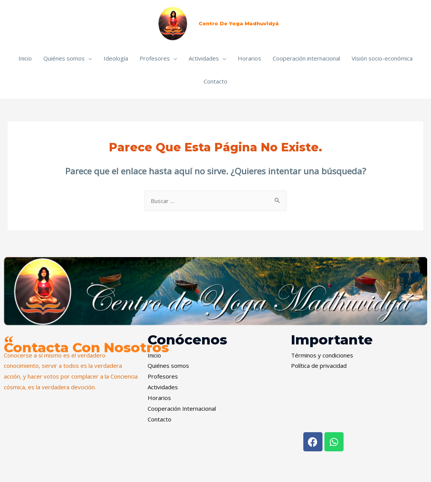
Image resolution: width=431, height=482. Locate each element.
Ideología (116, 58)
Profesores (155, 58)
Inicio (25, 58)
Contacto (215, 81)
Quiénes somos (64, 58)
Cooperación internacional (306, 58)
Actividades (204, 58)
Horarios (249, 58)
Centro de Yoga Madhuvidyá (239, 23)
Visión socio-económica (382, 58)
